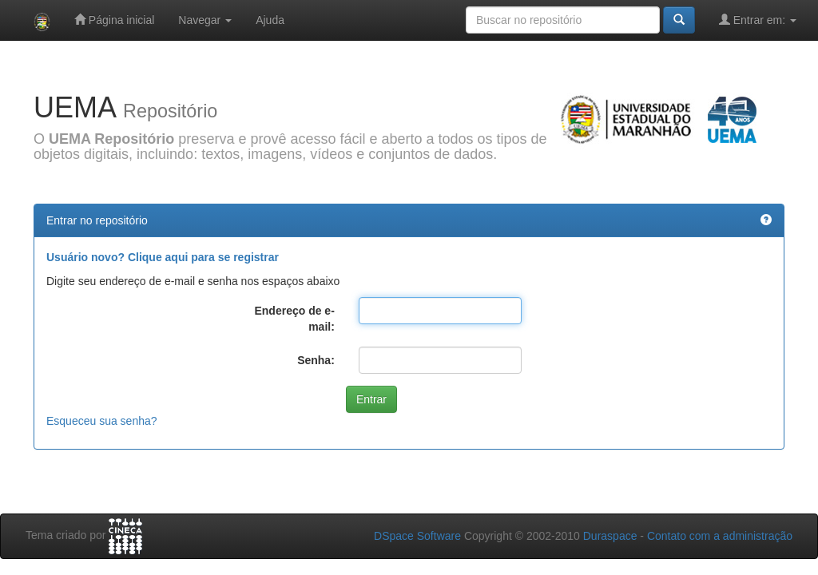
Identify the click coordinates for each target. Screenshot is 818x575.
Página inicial (114, 19)
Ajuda (270, 20)
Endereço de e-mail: (294, 318)
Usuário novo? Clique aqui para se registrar (162, 257)
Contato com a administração (719, 535)
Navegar (205, 20)
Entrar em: (757, 19)
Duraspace (610, 535)
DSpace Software (417, 535)
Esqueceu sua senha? (101, 420)
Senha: (316, 360)
